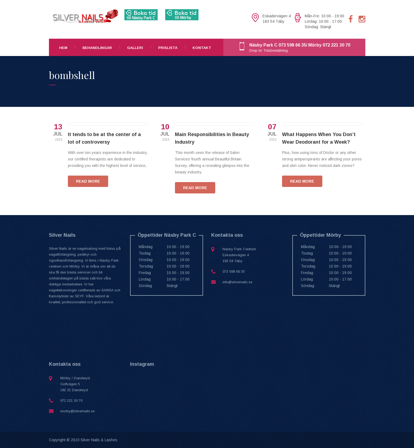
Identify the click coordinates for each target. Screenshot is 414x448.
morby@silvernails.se (77, 411)
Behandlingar (97, 48)
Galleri (135, 48)
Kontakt (202, 48)
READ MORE (88, 181)
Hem (63, 48)
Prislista (167, 48)
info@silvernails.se (237, 282)
